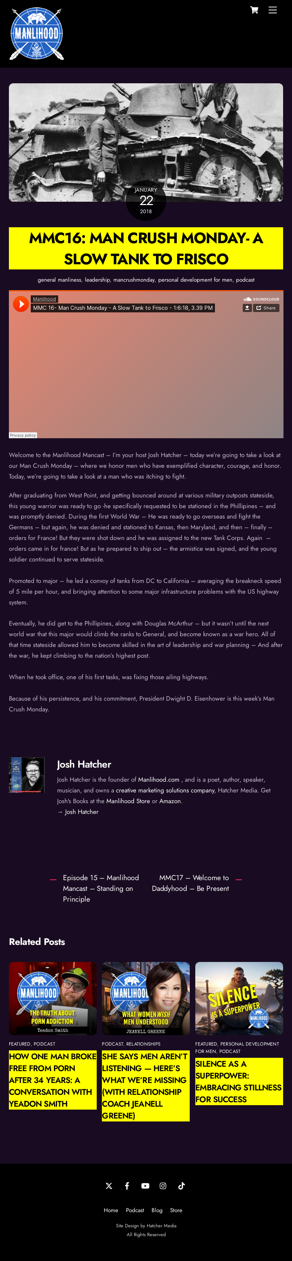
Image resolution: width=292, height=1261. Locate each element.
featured (20, 1043)
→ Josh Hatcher (78, 811)
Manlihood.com (158, 779)
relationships (143, 1043)
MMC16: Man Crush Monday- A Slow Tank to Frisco (146, 248)
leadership (97, 280)
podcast (245, 280)
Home (111, 1210)
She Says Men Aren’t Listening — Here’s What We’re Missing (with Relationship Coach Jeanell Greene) (144, 1085)
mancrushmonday (134, 280)
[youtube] (145, 1185)
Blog (157, 1210)
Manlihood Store (128, 800)
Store (176, 1210)
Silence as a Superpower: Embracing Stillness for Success (238, 1081)
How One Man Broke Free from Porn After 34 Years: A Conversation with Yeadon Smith (53, 1080)
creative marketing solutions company (165, 790)
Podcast (135, 1210)
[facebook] (127, 1185)
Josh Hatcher (84, 764)
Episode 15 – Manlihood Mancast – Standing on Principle (101, 888)
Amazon (170, 800)
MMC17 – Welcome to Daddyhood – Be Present (190, 882)
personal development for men (195, 280)
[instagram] (163, 1185)
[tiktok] (181, 1185)
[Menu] (272, 10)
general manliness (59, 280)
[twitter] (109, 1185)
